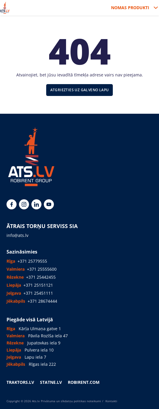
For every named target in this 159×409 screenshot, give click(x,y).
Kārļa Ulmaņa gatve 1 (40, 328)
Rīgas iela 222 (42, 364)
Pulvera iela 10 (39, 350)
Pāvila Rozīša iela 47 (48, 336)
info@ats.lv (17, 235)
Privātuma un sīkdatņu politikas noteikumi (71, 401)
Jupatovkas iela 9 (43, 343)
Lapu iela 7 (35, 357)
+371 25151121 (38, 285)
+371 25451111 (38, 293)
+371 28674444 (42, 301)
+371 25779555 (32, 261)
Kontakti (111, 401)
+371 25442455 (41, 277)
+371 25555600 (42, 269)
